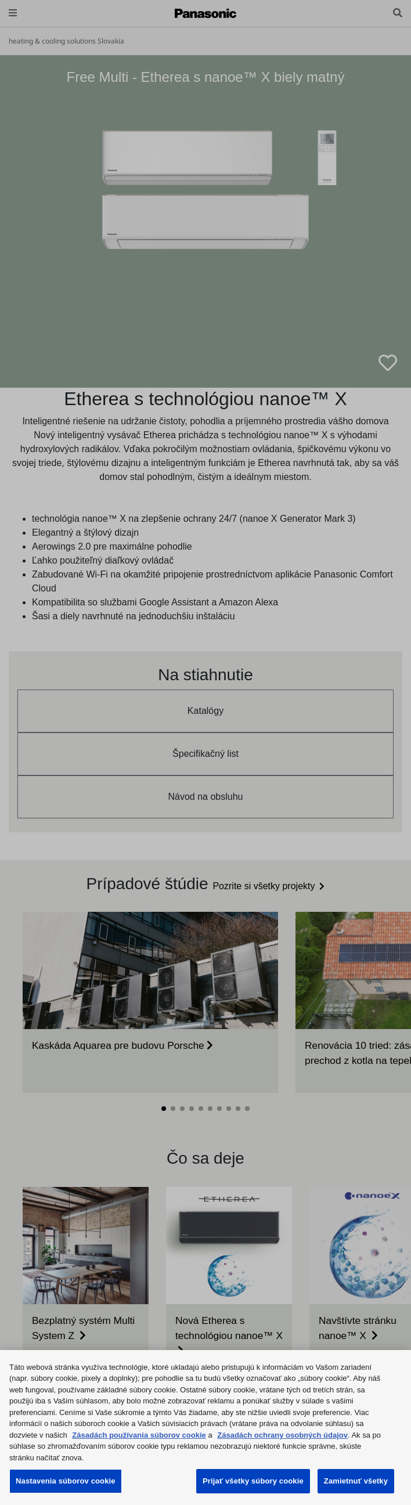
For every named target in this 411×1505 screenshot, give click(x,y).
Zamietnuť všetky (356, 1481)
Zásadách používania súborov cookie (139, 1435)
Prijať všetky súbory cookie (253, 1481)
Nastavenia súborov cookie (66, 1481)
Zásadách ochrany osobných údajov (282, 1435)
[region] (205, 1427)
